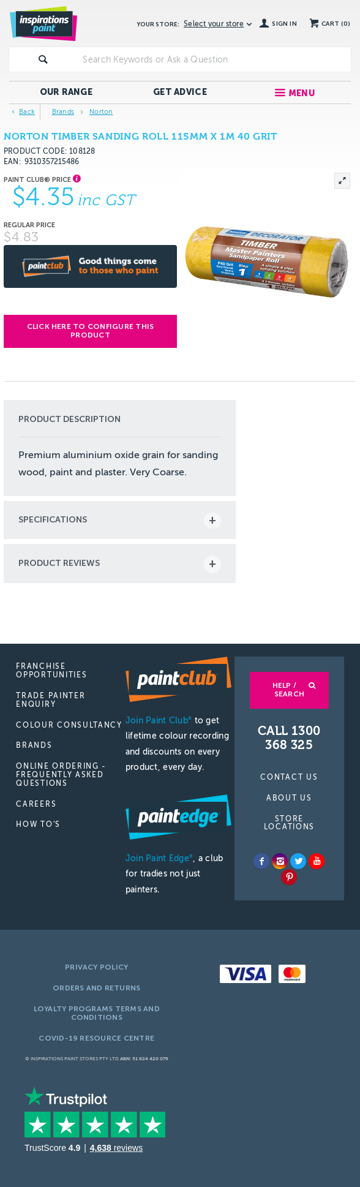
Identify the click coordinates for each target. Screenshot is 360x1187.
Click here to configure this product (90, 330)
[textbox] (214, 59)
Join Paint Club (159, 720)
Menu (301, 93)
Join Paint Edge (159, 858)
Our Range (66, 92)
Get (180, 92)
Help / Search (288, 689)
